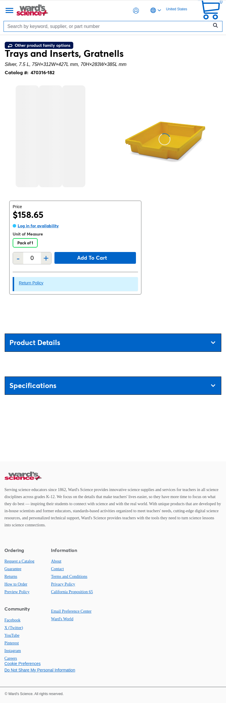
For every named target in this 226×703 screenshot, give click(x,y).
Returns (10, 576)
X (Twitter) (13, 628)
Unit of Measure (28, 234)
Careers (10, 658)
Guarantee (12, 569)
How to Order (15, 584)
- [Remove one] (18, 258)
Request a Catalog (19, 561)
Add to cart (92, 257)
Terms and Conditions (69, 576)
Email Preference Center (71, 611)
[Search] (108, 26)
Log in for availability (38, 225)
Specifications (112, 385)
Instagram (12, 651)
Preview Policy (16, 592)
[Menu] (9, 10)
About (56, 561)
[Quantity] (32, 258)
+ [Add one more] (46, 258)
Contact (57, 569)
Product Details (112, 342)
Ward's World (62, 619)
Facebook (12, 620)
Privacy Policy (63, 584)
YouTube (11, 635)
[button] (136, 11)
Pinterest (11, 643)
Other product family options (39, 45)
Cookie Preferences (22, 663)
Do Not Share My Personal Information (39, 670)
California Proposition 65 (72, 592)
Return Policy (31, 283)
